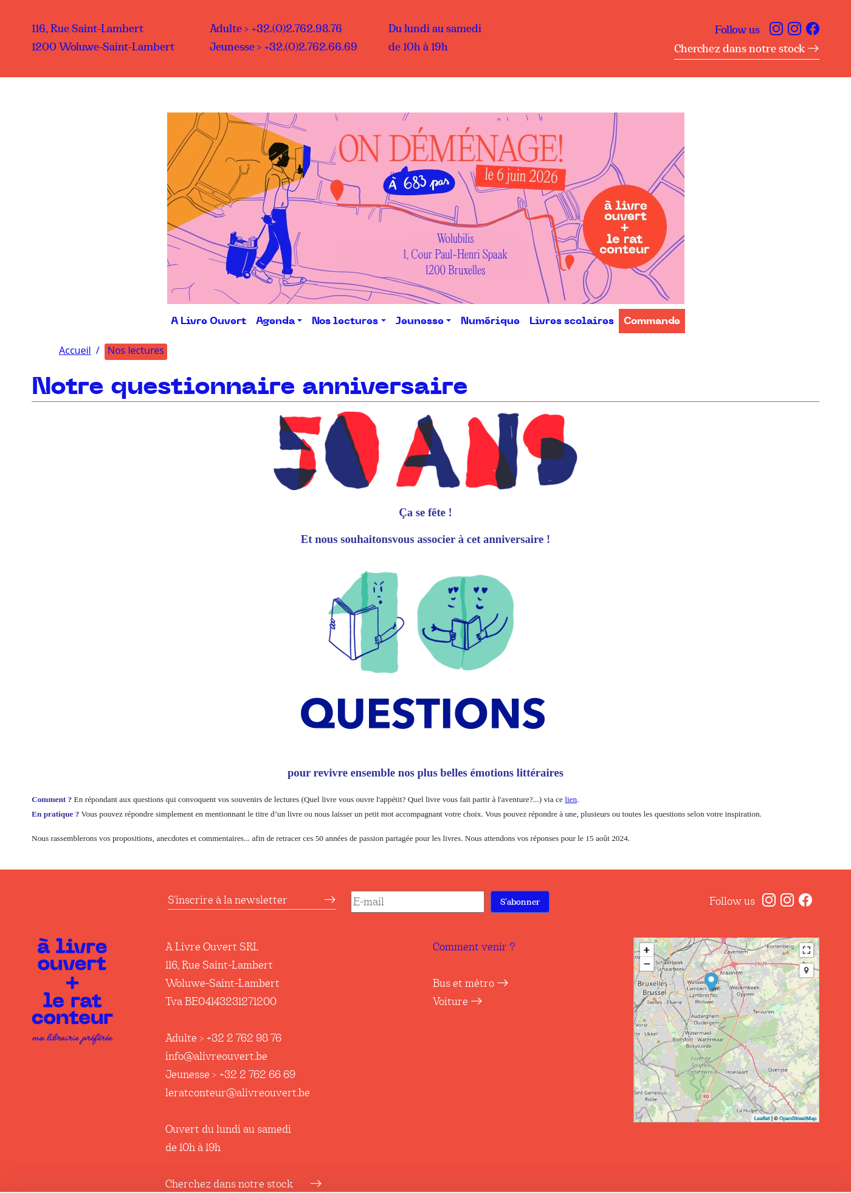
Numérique (490, 321)
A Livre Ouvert (208, 321)
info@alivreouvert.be (216, 1056)
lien (571, 799)
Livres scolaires (571, 321)
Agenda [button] (275, 321)
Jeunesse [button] (420, 321)
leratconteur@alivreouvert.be (237, 1092)
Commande (652, 321)
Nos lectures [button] (345, 321)
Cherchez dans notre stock (746, 48)
